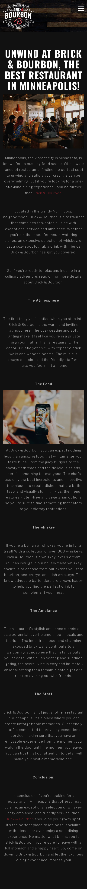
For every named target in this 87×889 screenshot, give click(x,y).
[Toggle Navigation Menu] (81, 8)
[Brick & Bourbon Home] (18, 16)
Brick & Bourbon (47, 193)
